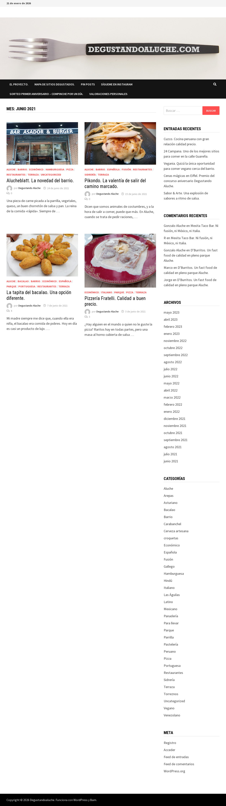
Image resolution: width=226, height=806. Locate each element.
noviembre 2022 (175, 340)
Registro (170, 743)
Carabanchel (172, 524)
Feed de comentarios (179, 764)
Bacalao (23, 281)
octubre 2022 (173, 348)
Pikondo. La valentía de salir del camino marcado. (115, 183)
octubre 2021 (173, 433)
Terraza (33, 174)
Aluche (11, 169)
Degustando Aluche (29, 188)
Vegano (169, 708)
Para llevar (171, 623)
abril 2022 (171, 390)
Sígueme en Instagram (116, 84)
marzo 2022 (172, 397)
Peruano (170, 651)
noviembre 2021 (175, 425)
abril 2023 (171, 319)
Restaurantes (16, 174)
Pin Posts (88, 84)
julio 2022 (170, 369)
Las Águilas (172, 595)
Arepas (168, 495)
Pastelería (171, 644)
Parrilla (169, 637)
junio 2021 (171, 461)
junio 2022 (171, 376)
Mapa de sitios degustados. (55, 84)
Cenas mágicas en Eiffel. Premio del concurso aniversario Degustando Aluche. (189, 180)
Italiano (106, 292)
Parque (11, 286)
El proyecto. (19, 84)
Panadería (171, 616)
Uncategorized (51, 174)
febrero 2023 (173, 326)
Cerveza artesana (176, 531)
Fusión (126, 169)
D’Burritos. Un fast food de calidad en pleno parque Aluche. (191, 255)
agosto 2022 (173, 362)
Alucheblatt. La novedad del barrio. (40, 180)
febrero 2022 (173, 404)
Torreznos (171, 694)
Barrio (22, 169)
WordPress (80, 800)
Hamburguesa (55, 169)
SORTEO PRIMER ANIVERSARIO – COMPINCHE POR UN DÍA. (46, 94)
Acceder (169, 750)
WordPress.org (174, 771)
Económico (36, 169)
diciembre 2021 (175, 418)
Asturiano (171, 502)
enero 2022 (172, 411)
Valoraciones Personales (108, 94)
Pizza (69, 169)
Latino (168, 602)
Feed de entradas (176, 757)
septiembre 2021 (176, 440)
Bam (93, 800)
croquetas (171, 538)
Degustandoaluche (42, 800)
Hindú (168, 580)
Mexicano (170, 609)
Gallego (169, 566)
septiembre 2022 (176, 355)
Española (113, 169)
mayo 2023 (171, 312)
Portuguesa (26, 286)
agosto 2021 (173, 447)
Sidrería (90, 174)
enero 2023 (172, 333)
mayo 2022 (171, 383)
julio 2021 (170, 454)
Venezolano (172, 715)
